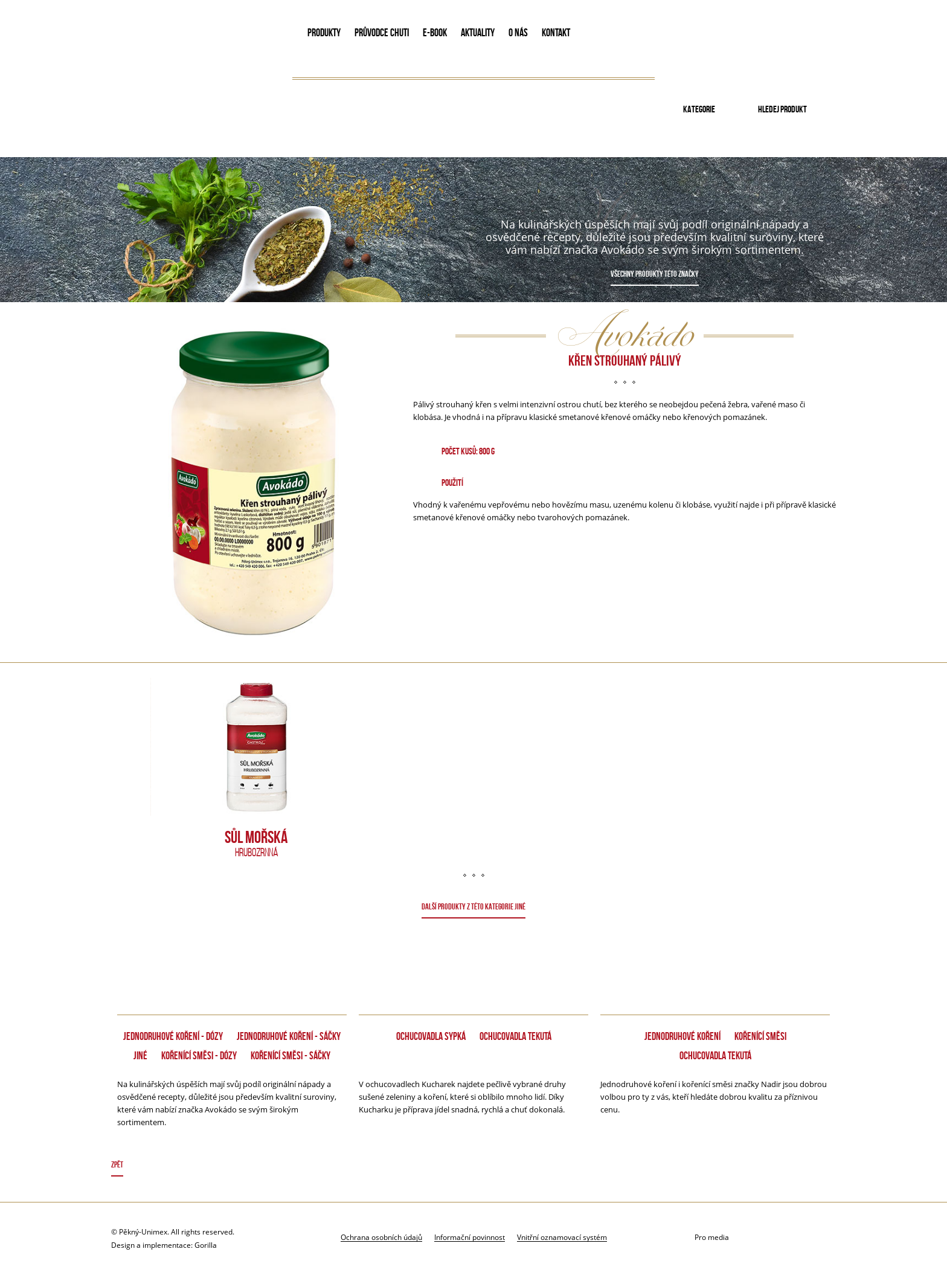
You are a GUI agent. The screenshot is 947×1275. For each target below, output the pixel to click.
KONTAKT (556, 33)
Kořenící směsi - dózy (199, 1056)
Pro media (712, 1237)
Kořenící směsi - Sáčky (290, 1056)
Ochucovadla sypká (431, 1036)
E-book (435, 33)
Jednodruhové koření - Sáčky (289, 1036)
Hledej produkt (782, 109)
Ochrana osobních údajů (381, 1237)
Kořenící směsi (760, 1036)
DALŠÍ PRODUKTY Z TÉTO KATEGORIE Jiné (473, 906)
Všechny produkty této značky (655, 274)
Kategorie (699, 109)
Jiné (140, 1056)
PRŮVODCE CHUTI (382, 33)
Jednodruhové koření (682, 1036)
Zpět (117, 1164)
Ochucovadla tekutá (515, 1036)
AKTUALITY (478, 33)
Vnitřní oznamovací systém (562, 1237)
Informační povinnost (469, 1237)
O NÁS (518, 33)
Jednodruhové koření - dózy (173, 1036)
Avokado (193, 35)
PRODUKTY (324, 33)
